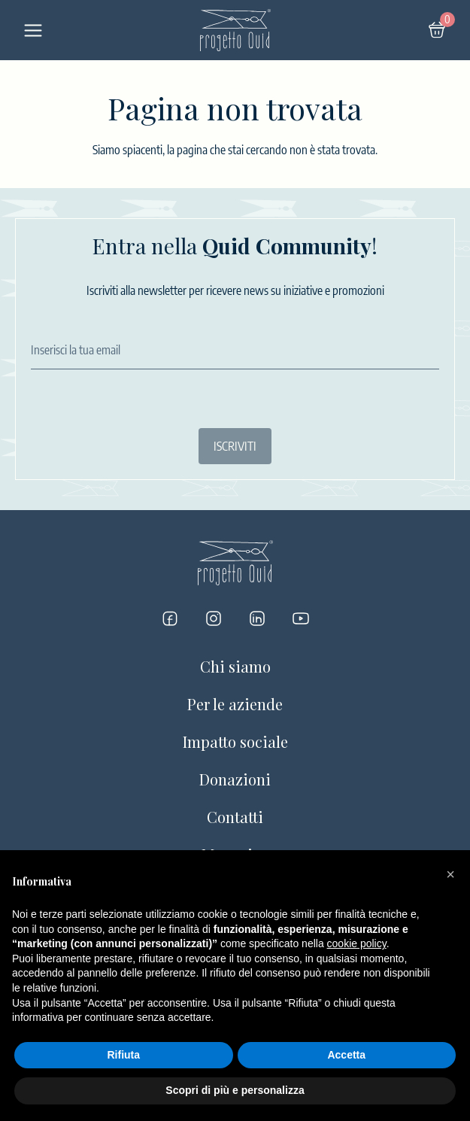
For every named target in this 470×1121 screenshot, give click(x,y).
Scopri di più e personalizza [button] (234, 1090)
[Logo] (235, 30)
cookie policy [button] (357, 943)
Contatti (235, 817)
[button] (450, 874)
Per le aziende (235, 704)
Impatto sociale (235, 741)
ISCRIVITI (235, 446)
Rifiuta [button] (123, 1055)
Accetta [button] (346, 1055)
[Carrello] (437, 30)
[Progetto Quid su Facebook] (170, 618)
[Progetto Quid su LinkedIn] (257, 618)
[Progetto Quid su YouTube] (301, 618)
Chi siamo (235, 666)
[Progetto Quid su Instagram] (214, 618)
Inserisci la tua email (75, 349)
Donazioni (235, 779)
